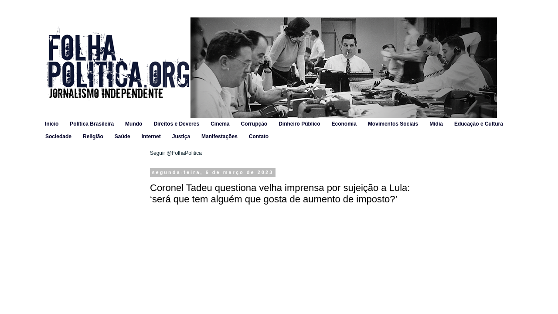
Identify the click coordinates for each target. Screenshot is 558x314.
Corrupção (254, 124)
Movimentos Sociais (393, 124)
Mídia (436, 124)
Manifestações (219, 136)
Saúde (122, 136)
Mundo (133, 124)
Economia (344, 124)
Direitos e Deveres (176, 124)
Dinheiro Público (299, 124)
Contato (259, 136)
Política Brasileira (92, 124)
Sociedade (58, 136)
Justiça (181, 136)
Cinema (220, 124)
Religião (93, 136)
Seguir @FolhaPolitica (176, 153)
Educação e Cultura (478, 124)
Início (51, 124)
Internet (151, 136)
